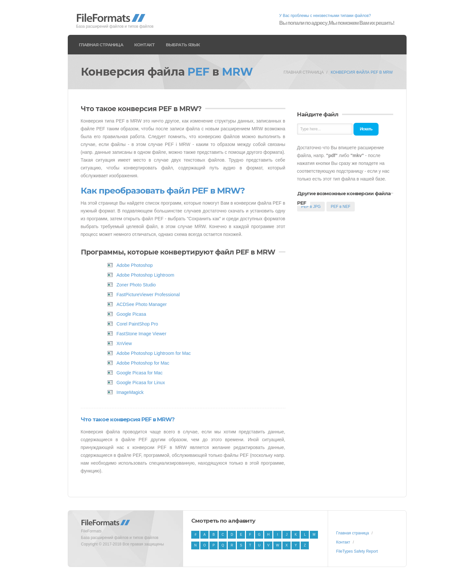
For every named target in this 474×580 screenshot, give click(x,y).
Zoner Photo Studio (136, 284)
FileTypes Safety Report (357, 551)
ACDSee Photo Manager (142, 304)
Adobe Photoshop (135, 265)
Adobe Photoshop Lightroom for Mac (154, 353)
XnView (124, 343)
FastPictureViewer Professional (148, 294)
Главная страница (101, 44)
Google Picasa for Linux (141, 382)
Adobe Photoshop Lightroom (145, 275)
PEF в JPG (311, 206)
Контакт (144, 44)
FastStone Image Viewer (141, 333)
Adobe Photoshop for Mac (143, 363)
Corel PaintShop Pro (137, 323)
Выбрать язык (183, 44)
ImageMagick (130, 392)
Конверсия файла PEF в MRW (362, 72)
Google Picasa (131, 314)
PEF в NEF (340, 206)
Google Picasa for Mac (140, 372)
